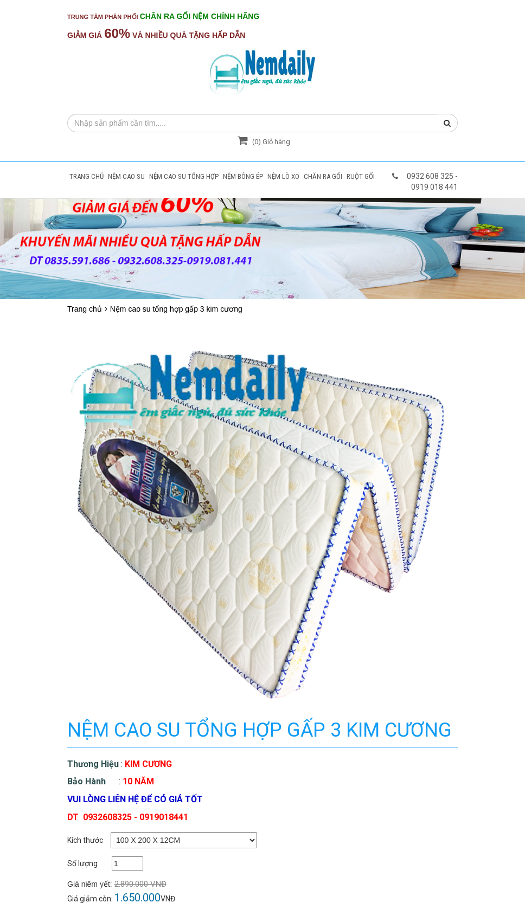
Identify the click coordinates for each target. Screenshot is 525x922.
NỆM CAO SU (126, 176)
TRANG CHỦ (86, 176)
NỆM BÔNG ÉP (243, 176)
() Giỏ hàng (262, 142)
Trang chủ (84, 309)
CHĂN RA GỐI (323, 176)
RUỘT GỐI (361, 176)
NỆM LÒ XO (283, 176)
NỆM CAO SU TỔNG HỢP (184, 176)
